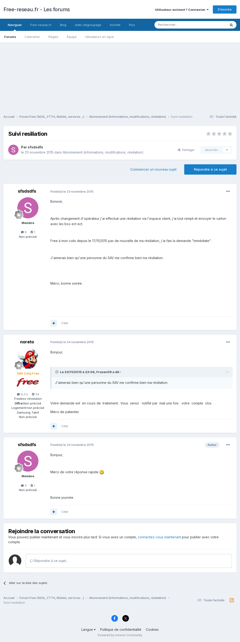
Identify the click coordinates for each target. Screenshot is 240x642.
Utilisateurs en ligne (99, 37)
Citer (64, 323)
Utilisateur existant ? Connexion (182, 9)
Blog (63, 25)
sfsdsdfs (35, 147)
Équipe (72, 37)
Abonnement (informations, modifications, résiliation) (103, 152)
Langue (88, 629)
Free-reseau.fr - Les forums (37, 9)
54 (35, 394)
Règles (53, 37)
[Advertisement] (120, 75)
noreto (27, 341)
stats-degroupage (88, 25)
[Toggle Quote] (57, 372)
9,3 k (22, 394)
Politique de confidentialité (120, 629)
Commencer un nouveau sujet (153, 169)
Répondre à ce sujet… (49, 561)
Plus (132, 25)
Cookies (152, 629)
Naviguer (15, 27)
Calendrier (32, 37)
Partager (186, 150)
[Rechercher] (180, 25)
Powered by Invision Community (120, 635)
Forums (10, 37)
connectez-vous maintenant (159, 537)
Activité (115, 25)
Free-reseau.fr (41, 25)
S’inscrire (225, 9)
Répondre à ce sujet (210, 169)
